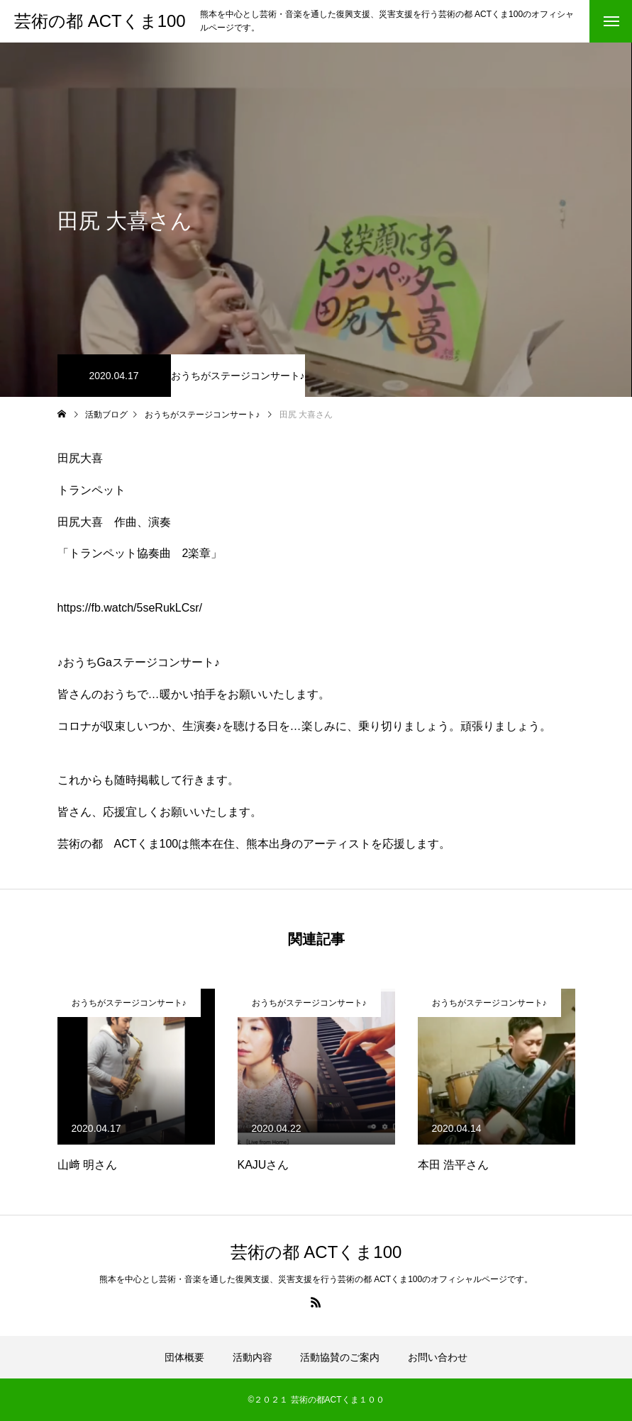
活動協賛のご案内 (339, 1357)
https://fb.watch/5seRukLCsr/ (130, 608)
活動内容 (252, 1357)
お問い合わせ (437, 1357)
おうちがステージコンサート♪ (238, 375)
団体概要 (184, 1357)
